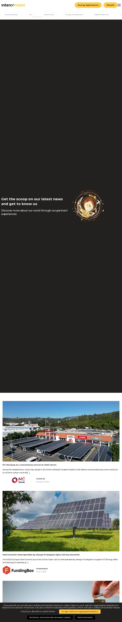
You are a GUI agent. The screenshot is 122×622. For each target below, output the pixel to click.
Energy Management (74, 14)
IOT (30, 14)
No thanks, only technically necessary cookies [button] (50, 617)
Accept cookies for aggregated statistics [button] (80, 611)
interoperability (11, 14)
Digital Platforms (102, 14)
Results (110, 5)
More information (85, 617)
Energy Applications (88, 5)
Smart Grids (49, 14)
